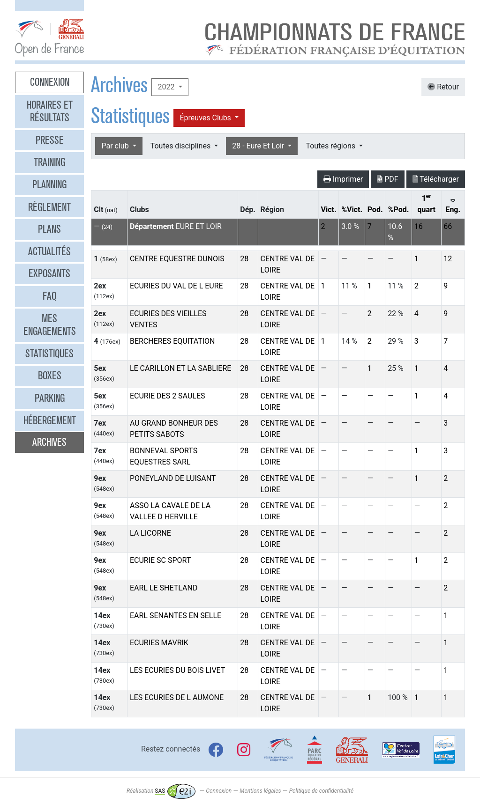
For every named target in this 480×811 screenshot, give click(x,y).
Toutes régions (331, 145)
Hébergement (49, 420)
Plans (49, 229)
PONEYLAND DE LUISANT (173, 478)
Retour (443, 86)
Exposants (49, 273)
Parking (50, 398)
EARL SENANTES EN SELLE (175, 615)
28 (244, 258)
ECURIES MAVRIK (159, 642)
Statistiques (49, 353)
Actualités (49, 251)
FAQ (49, 295)
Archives (49, 442)
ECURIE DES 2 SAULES (167, 395)
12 (447, 258)
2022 (167, 86)
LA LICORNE (150, 533)
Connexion (49, 81)
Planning (49, 184)
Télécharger (435, 179)
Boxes (49, 375)
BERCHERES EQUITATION (172, 341)
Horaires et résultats (50, 111)
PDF (387, 179)
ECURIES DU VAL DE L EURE (176, 285)
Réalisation (161, 791)
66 (447, 226)
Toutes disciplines (181, 145)
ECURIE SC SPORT (160, 560)
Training (49, 162)
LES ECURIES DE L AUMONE (177, 697)
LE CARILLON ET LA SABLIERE (180, 368)
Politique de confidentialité (321, 791)
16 (418, 226)
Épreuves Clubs (206, 117)
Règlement (49, 207)
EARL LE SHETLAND (163, 587)
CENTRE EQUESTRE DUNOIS (177, 258)
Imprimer (343, 179)
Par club (115, 145)
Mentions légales (260, 791)
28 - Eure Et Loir (259, 145)
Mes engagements (49, 325)
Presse (50, 140)
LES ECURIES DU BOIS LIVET (177, 670)
